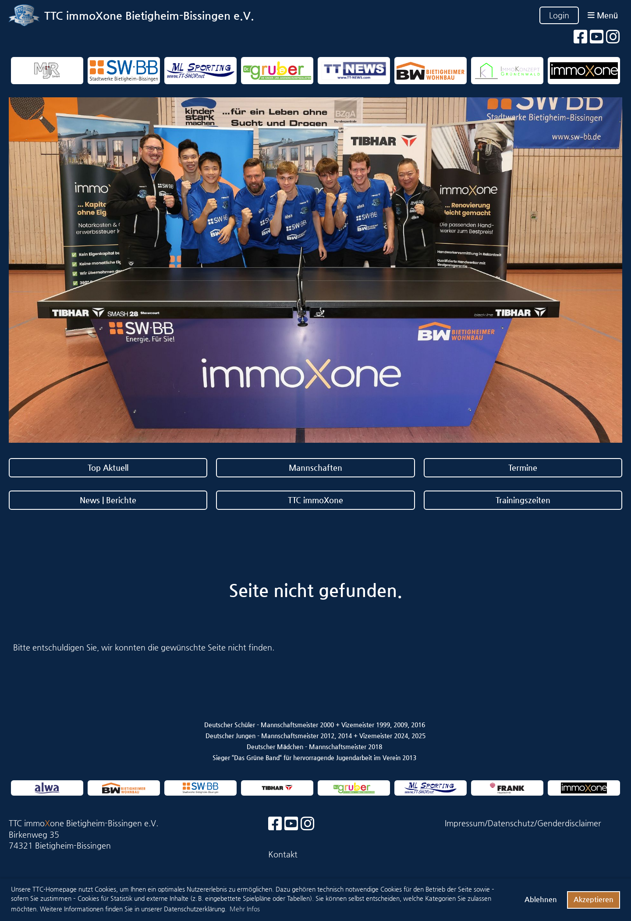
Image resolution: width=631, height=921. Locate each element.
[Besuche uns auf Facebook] (581, 37)
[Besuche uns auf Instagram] (613, 37)
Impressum (465, 823)
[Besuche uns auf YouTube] (597, 37)
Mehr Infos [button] (245, 908)
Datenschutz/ (512, 823)
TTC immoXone (315, 500)
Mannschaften (315, 467)
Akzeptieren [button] (593, 899)
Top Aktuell (108, 467)
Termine (522, 467)
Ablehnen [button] (541, 899)
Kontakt (283, 854)
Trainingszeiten (523, 500)
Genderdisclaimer (569, 823)
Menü (603, 15)
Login (559, 15)
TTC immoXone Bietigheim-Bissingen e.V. (149, 15)
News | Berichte (108, 500)
